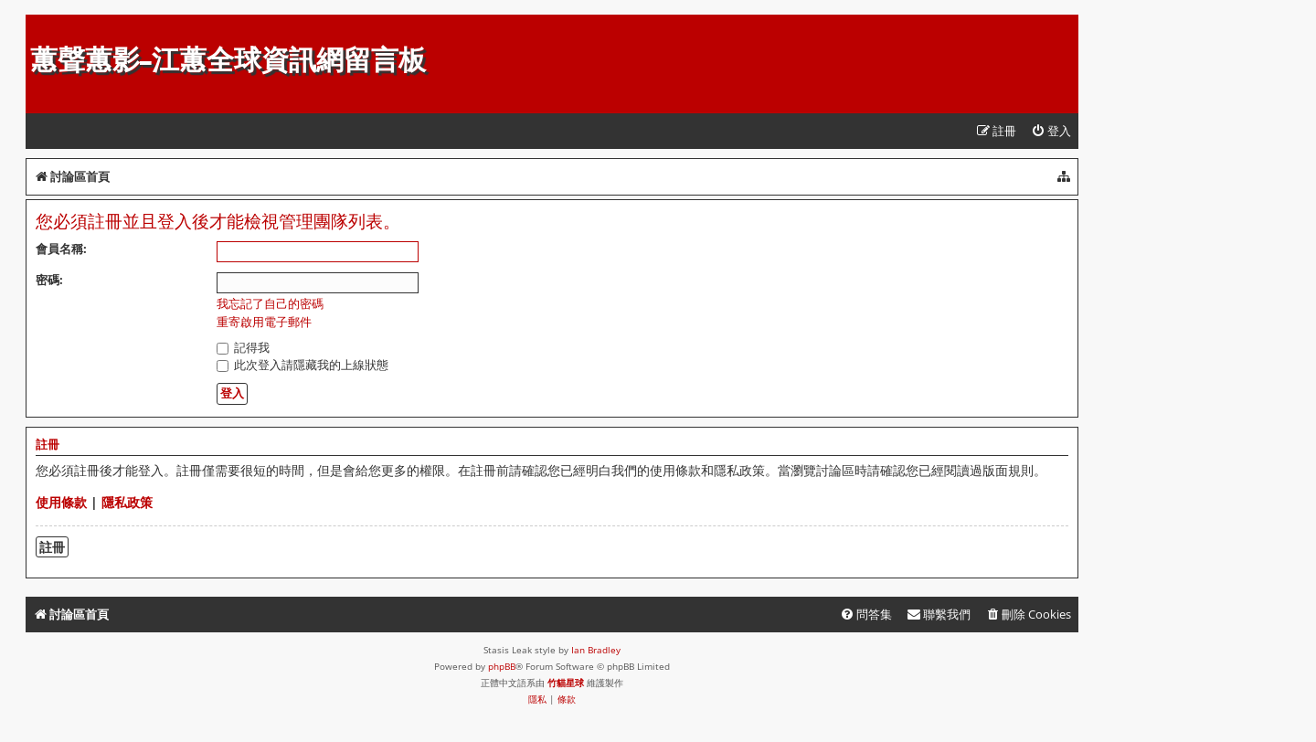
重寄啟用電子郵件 (264, 322)
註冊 (52, 547)
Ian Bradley (596, 649)
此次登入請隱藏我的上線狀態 (302, 364)
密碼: (49, 279)
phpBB (501, 666)
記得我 (243, 347)
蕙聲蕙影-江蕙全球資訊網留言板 (228, 60)
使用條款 (61, 502)
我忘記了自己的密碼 (270, 304)
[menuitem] (1051, 131)
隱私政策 (127, 502)
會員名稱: (61, 248)
